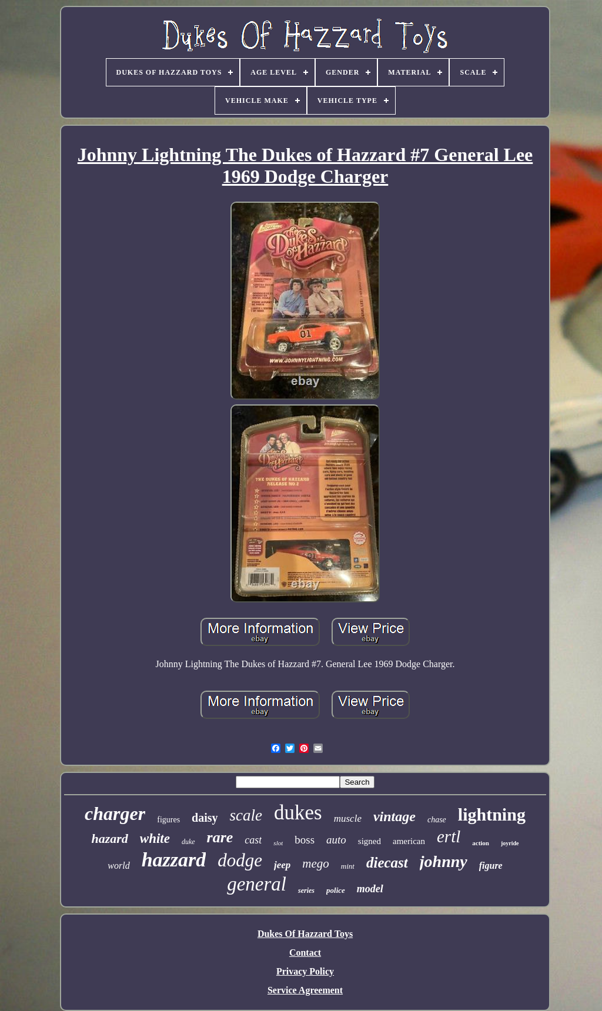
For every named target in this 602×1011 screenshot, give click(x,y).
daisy (205, 817)
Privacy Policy (305, 971)
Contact (305, 953)
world (118, 866)
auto (336, 839)
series (306, 890)
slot (278, 842)
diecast (387, 863)
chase (436, 819)
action (480, 842)
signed (369, 841)
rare (220, 837)
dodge (240, 860)
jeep (282, 865)
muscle (348, 818)
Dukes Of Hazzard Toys (305, 934)
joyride (510, 843)
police (335, 890)
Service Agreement (305, 990)
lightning (492, 814)
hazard (109, 838)
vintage (394, 816)
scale (246, 815)
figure (491, 866)
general (256, 884)
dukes (298, 812)
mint (347, 866)
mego (315, 863)
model (370, 889)
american (409, 841)
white (155, 838)
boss (305, 839)
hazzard (174, 860)
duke (188, 842)
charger (115, 813)
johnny (443, 861)
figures (168, 819)
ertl (448, 836)
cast (253, 840)
